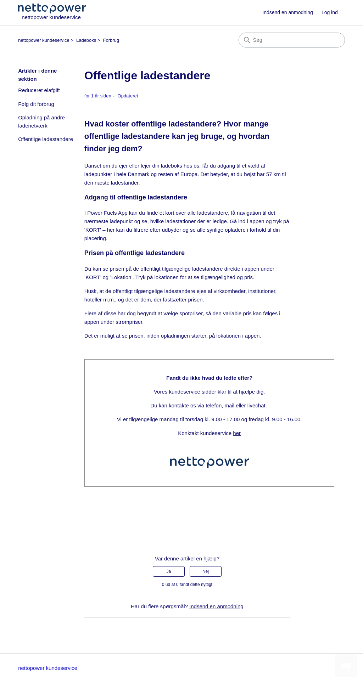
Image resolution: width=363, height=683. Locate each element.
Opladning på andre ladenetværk (41, 121)
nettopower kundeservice (43, 40)
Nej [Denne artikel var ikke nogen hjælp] (205, 571)
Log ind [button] (330, 12)
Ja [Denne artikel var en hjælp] (168, 571)
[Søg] (292, 40)
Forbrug (111, 40)
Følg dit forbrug (36, 104)
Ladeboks (86, 40)
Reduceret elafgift (39, 90)
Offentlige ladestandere (45, 139)
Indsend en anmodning (287, 12)
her (237, 433)
